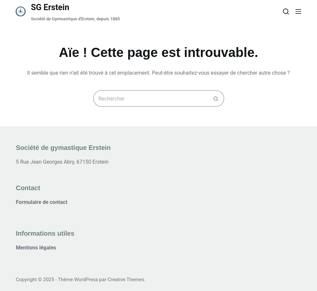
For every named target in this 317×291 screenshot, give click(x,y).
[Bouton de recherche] (216, 98)
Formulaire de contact (41, 202)
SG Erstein (50, 7)
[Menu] (298, 11)
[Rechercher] (286, 11)
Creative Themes (126, 279)
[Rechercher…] (150, 98)
